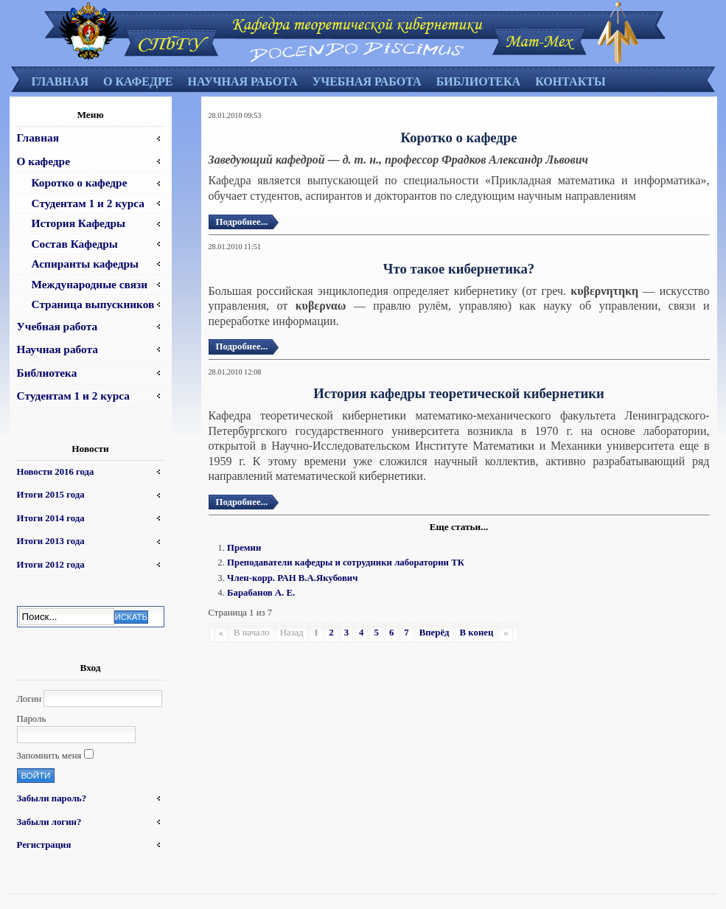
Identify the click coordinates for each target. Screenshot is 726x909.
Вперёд (434, 632)
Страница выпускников (93, 304)
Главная (60, 81)
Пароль (31, 719)
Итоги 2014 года (51, 518)
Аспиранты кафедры (85, 263)
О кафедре (137, 81)
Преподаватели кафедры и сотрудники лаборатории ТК (345, 562)
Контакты (570, 81)
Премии (244, 548)
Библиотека (478, 81)
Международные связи (90, 284)
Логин (29, 699)
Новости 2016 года (55, 472)
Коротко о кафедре (80, 182)
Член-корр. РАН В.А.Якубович (292, 578)
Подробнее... (242, 222)
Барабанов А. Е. (261, 593)
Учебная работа (367, 81)
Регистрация (44, 845)
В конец (477, 632)
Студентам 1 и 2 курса (88, 203)
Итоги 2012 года (51, 565)
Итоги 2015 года (51, 495)
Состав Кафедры (75, 243)
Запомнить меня (49, 755)
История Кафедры (79, 223)
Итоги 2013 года (51, 541)
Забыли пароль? (52, 798)
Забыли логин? (49, 822)
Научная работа (242, 81)
